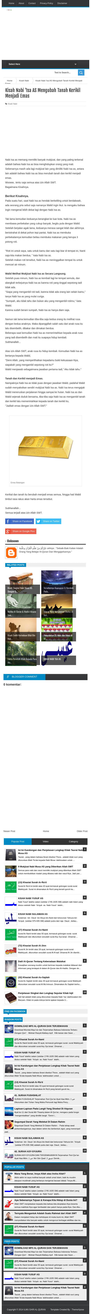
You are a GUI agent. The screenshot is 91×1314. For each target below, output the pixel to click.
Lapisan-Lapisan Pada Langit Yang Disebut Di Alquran (43, 1108)
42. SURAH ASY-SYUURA (28, 1151)
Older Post (82, 831)
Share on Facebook (18, 521)
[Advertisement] (59, 33)
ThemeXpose (78, 1309)
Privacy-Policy (46, 3)
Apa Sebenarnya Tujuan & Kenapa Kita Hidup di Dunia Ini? (45, 1200)
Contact (31, 3)
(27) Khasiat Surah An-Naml (29, 1039)
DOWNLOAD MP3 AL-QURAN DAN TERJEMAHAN (41, 1026)
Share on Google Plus (20, 531)
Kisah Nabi (12, 104)
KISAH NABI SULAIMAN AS (29, 1138)
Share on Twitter (47, 521)
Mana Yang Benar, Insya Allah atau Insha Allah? (40, 1173)
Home (11, 3)
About (21, 3)
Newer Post (9, 831)
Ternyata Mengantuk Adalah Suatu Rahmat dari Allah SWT (45, 1213)
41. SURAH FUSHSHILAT (27, 1095)
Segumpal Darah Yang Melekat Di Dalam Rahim (39, 1121)
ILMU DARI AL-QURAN (35, 1309)
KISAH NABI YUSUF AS (26, 1052)
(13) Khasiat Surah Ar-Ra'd (28, 1082)
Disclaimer (62, 3)
